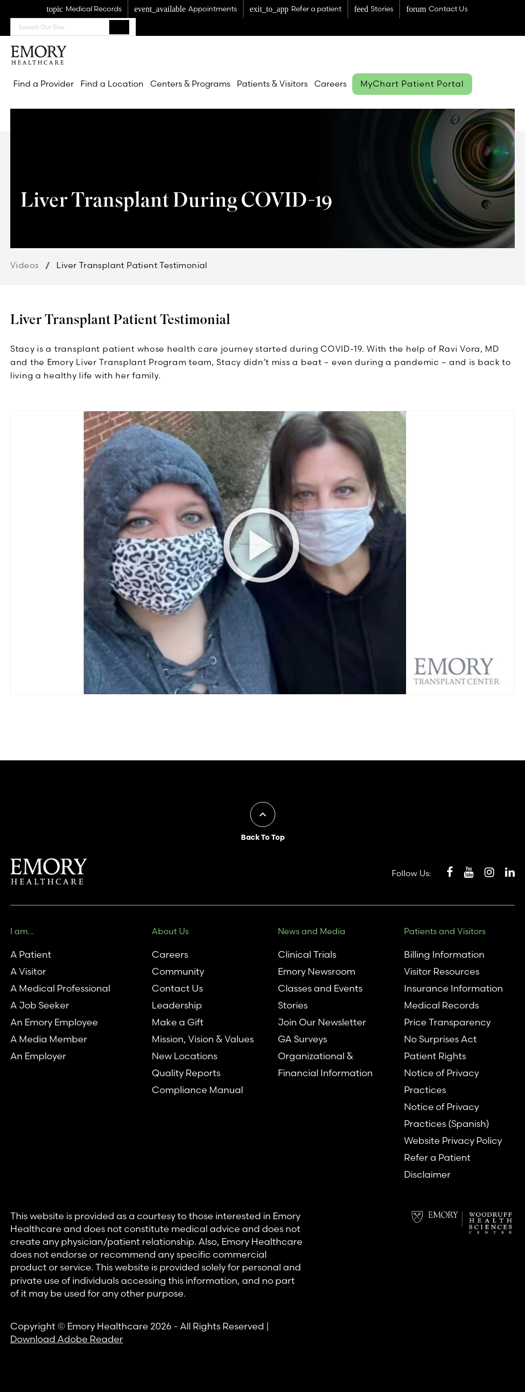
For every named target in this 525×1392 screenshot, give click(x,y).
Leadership (177, 1005)
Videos (24, 265)
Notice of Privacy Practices (441, 1081)
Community (178, 971)
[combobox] (73, 27)
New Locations (184, 1056)
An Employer (38, 1056)
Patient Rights (435, 1056)
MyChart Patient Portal (412, 83)
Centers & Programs (190, 83)
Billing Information (444, 954)
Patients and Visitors (445, 931)
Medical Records (441, 1005)
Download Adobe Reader (66, 1339)
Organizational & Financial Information (325, 1064)
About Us (170, 931)
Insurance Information (453, 988)
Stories (293, 1005)
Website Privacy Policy (453, 1140)
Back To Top (263, 837)
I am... (22, 931)
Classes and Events (320, 988)
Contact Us (177, 988)
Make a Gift (178, 1022)
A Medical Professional (60, 988)
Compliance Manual (197, 1090)
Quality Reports (186, 1073)
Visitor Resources (441, 971)
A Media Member (48, 1039)
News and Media (312, 931)
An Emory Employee (54, 1022)
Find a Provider (43, 83)
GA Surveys (302, 1039)
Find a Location (112, 83)
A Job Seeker (39, 1005)
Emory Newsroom (316, 971)
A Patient (30, 954)
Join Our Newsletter (322, 1022)
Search (119, 27)
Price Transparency (447, 1022)
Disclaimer (427, 1174)
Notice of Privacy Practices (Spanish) (446, 1115)
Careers (330, 83)
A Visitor (28, 971)
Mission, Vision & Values (203, 1039)
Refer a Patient (437, 1157)
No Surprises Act (440, 1039)
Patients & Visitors (272, 83)
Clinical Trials (307, 954)
